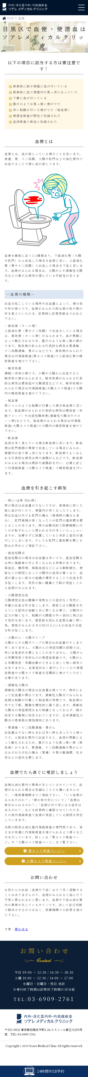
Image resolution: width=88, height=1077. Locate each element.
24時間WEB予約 (44, 1071)
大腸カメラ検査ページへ (44, 861)
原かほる (21, 929)
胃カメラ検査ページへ (44, 850)
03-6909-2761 (51, 999)
